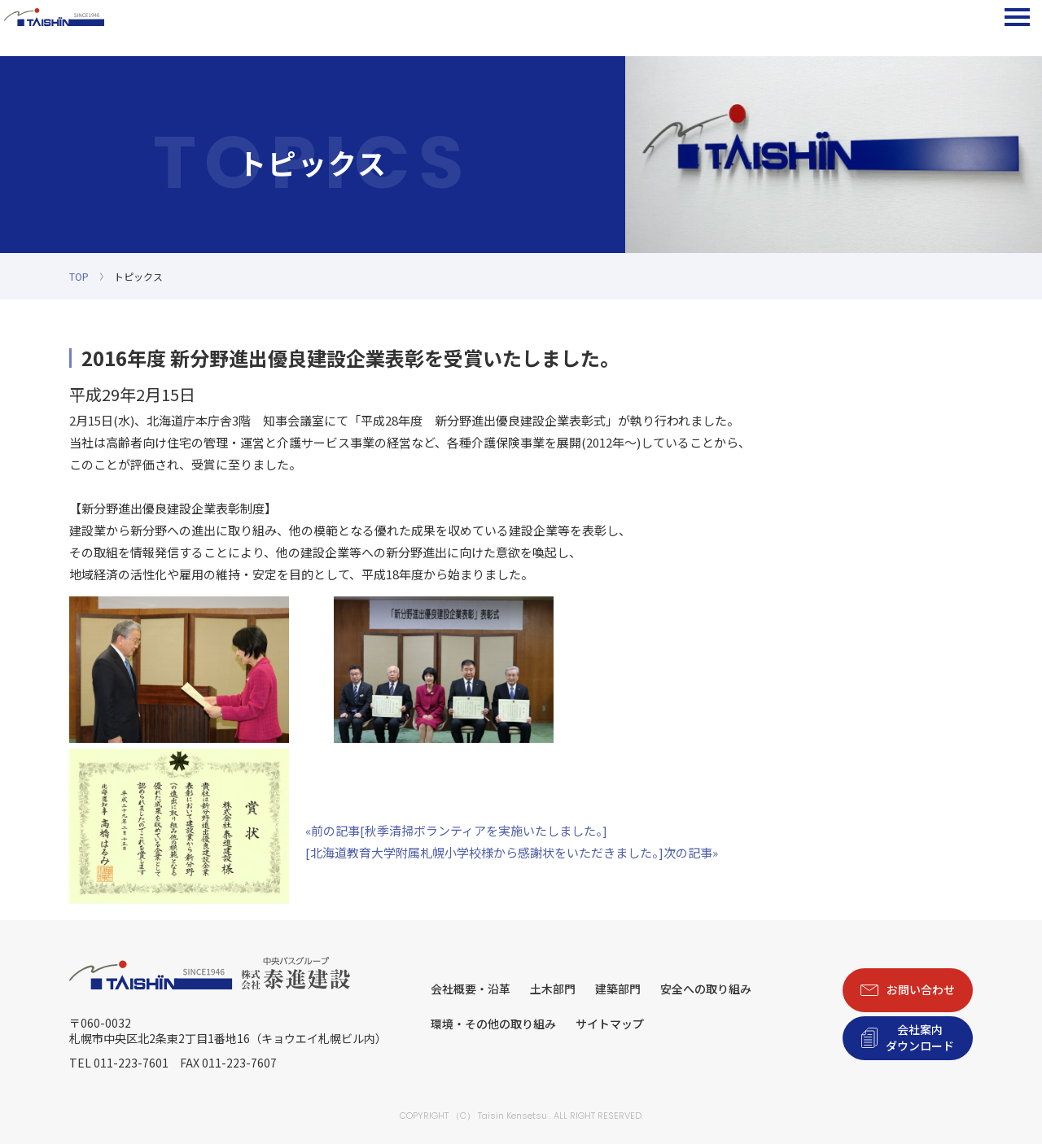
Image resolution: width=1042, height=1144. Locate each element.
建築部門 (618, 988)
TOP (79, 276)
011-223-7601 (131, 1062)
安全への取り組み (705, 988)
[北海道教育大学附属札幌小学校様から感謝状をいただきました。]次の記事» (511, 852)
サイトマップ (610, 1023)
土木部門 (553, 988)
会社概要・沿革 (470, 988)
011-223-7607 (239, 1062)
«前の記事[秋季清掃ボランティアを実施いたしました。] (456, 830)
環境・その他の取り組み (493, 1023)
